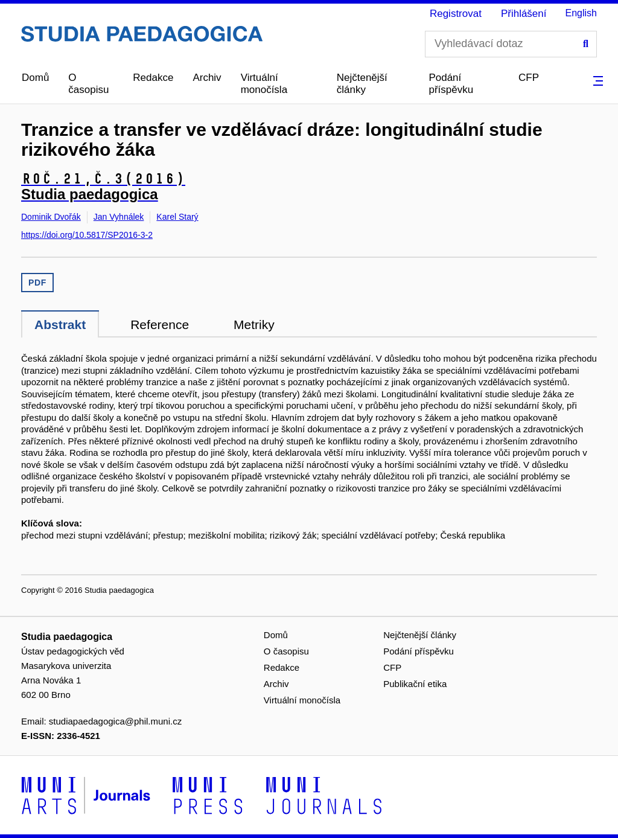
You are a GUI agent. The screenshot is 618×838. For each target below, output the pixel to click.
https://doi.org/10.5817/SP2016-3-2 (87, 235)
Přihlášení (524, 13)
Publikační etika (415, 684)
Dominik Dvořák (51, 217)
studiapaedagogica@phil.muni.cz (115, 721)
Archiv (207, 77)
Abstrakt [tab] (60, 324)
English (581, 13)
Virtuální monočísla (264, 83)
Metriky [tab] (254, 324)
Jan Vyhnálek (119, 217)
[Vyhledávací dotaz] (511, 44)
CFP (528, 77)
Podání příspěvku (450, 83)
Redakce (153, 77)
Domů (35, 77)
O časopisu (88, 83)
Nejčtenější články (362, 83)
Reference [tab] (159, 324)
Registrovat (456, 13)
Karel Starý (177, 217)
